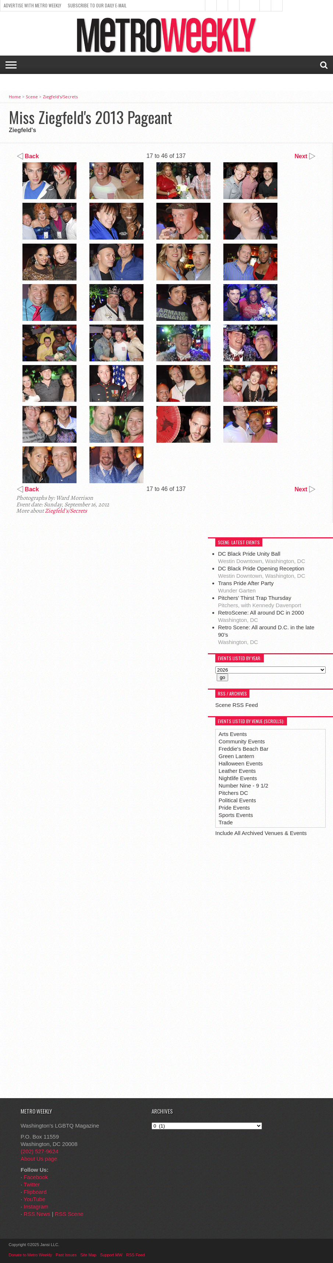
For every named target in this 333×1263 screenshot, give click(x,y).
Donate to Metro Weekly (30, 1255)
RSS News (37, 1214)
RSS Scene (69, 1214)
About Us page (39, 1159)
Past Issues (66, 1255)
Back (28, 156)
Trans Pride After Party (246, 583)
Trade (226, 822)
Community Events (242, 741)
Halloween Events (241, 763)
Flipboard (35, 1192)
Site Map (88, 1255)
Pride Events (234, 807)
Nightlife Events (238, 778)
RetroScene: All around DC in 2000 (261, 612)
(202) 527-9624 (40, 1151)
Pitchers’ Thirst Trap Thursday (254, 598)
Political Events (237, 800)
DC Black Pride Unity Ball (249, 554)
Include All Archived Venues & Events (261, 833)
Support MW (111, 1255)
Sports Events (236, 815)
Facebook (36, 1177)
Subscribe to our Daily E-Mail (97, 5)
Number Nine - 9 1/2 (243, 785)
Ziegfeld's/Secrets (60, 96)
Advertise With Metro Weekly (32, 5)
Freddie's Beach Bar (243, 749)
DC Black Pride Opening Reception (261, 568)
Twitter (32, 1184)
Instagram (36, 1206)
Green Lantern (236, 756)
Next (305, 156)
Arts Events (233, 734)
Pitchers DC (233, 793)
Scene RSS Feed (236, 705)
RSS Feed (135, 1255)
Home (15, 96)
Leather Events (237, 771)
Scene (32, 96)
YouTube (34, 1199)
